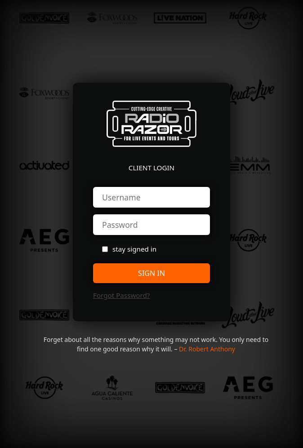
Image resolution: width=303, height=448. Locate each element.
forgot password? (121, 295)
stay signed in (134, 248)
